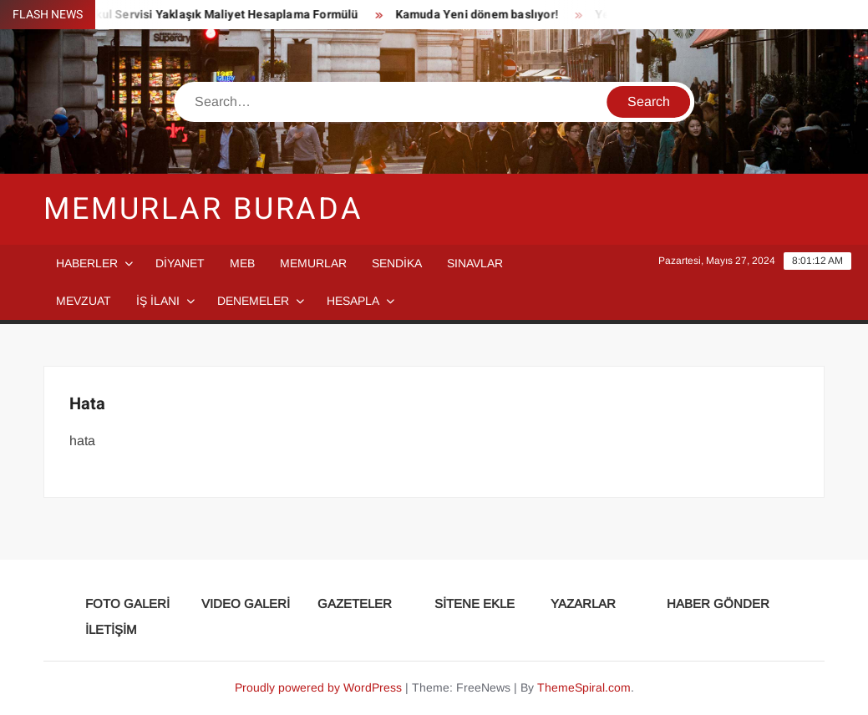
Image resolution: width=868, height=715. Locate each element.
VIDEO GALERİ (245, 603)
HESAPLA (353, 300)
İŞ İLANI (158, 300)
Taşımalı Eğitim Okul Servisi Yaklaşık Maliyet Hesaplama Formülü (182, 14)
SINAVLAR (475, 263)
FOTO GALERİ (127, 603)
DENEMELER (253, 300)
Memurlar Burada (203, 209)
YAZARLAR (583, 603)
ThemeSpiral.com (584, 687)
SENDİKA (397, 263)
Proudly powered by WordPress (318, 687)
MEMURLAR (313, 263)
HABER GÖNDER (718, 603)
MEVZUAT (83, 300)
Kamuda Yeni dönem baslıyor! (479, 14)
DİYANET (180, 263)
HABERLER (87, 263)
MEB (242, 263)
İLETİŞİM (111, 629)
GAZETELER (354, 603)
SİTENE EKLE (474, 603)
